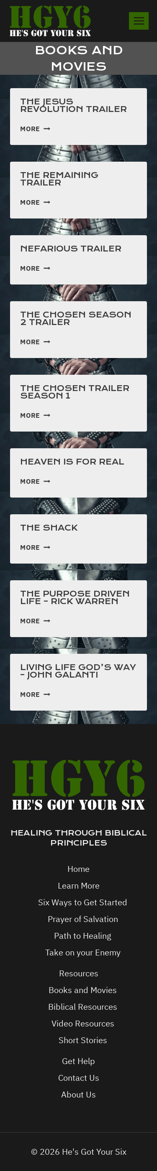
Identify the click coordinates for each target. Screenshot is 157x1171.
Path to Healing (82, 935)
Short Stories (83, 1040)
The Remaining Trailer (59, 179)
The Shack (48, 528)
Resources (78, 973)
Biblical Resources (82, 1006)
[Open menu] (139, 20)
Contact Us (78, 1077)
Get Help (78, 1061)
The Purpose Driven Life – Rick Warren (75, 597)
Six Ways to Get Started (82, 902)
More (35, 128)
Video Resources (82, 1023)
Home (78, 868)
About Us (78, 1094)
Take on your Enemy (83, 952)
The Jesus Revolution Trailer (73, 105)
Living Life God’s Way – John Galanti (78, 671)
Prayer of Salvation (83, 919)
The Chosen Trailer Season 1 (74, 392)
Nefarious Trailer (70, 249)
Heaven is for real (72, 462)
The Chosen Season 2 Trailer (75, 318)
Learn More (79, 885)
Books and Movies (83, 990)
